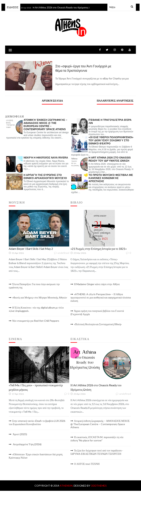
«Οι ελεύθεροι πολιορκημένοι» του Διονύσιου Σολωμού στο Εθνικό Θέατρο (111, 140)
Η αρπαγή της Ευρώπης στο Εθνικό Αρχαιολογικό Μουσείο (45, 176)
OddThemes (99, 485)
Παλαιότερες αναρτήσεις (115, 100)
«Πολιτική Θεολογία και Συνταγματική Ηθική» (98, 324)
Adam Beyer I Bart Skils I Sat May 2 (31, 248)
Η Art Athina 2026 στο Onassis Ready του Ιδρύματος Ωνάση (65, 7)
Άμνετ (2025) (19, 434)
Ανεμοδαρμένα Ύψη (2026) (26, 444)
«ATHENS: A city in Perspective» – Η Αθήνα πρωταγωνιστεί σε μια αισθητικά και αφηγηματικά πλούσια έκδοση (100, 297)
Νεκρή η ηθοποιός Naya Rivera (46, 157)
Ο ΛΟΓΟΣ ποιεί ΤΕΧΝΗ (87, 463)
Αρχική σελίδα (52, 100)
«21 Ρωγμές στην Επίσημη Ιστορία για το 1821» (98, 248)
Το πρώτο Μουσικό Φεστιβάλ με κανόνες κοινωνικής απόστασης (111, 178)
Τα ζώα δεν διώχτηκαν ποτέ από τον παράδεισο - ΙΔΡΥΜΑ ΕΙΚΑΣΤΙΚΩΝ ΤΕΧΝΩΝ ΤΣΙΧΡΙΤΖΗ (96, 452)
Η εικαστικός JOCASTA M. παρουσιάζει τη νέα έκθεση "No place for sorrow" (96, 439)
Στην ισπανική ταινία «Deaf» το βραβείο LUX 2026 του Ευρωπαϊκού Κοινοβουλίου (37, 422)
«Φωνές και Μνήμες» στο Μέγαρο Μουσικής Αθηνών (39, 297)
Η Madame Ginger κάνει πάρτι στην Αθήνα (97, 284)
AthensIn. (67, 485)
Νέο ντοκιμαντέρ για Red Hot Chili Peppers (35, 320)
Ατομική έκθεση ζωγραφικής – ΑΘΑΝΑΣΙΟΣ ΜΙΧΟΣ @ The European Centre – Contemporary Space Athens (45, 124)
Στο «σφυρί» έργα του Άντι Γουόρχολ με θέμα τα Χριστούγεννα (83, 68)
